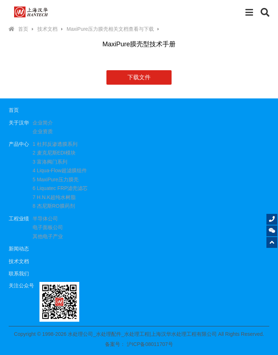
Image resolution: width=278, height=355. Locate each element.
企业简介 (43, 123)
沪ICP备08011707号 (150, 344)
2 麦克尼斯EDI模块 (54, 153)
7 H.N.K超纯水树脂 (54, 197)
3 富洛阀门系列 (50, 162)
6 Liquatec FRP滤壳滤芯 (60, 188)
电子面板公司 (48, 227)
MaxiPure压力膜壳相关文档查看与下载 (110, 29)
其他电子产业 (48, 236)
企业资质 (43, 131)
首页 (23, 29)
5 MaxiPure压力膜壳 (56, 179)
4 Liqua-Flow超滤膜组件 (60, 170)
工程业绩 (19, 218)
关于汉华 (19, 123)
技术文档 (47, 29)
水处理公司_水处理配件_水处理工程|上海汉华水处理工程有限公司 (31, 12)
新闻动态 (19, 249)
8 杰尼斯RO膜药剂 (54, 206)
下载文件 (139, 77)
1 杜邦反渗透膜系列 (55, 144)
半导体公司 (45, 218)
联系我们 (19, 273)
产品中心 (19, 144)
